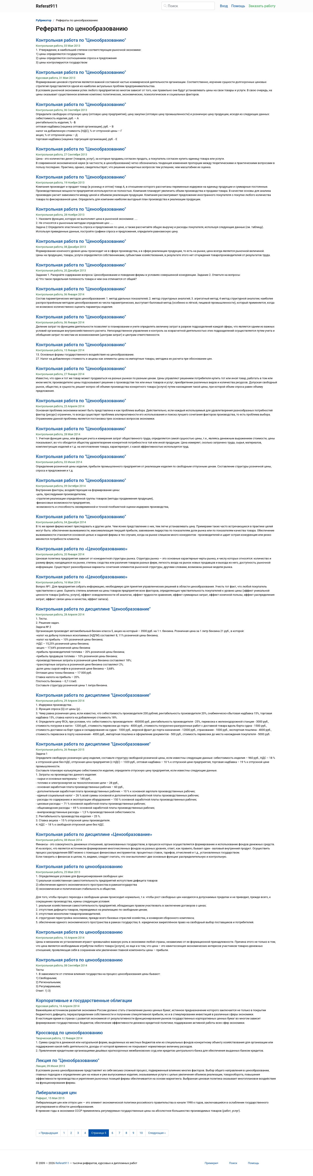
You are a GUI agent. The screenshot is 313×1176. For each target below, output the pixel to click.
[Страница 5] (98, 1133)
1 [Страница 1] (64, 1133)
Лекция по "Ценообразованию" (67, 1060)
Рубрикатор (43, 20)
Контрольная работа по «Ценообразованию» (81, 548)
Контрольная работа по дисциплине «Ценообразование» (94, 834)
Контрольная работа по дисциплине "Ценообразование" (93, 609)
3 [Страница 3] (78, 1133)
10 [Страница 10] (141, 1133)
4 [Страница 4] (85, 1133)
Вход (224, 6)
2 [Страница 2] (71, 1133)
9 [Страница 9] (133, 1133)
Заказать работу (262, 6)
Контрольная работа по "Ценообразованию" (81, 40)
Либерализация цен (56, 1092)
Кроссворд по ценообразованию (69, 1032)
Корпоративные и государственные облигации (84, 1000)
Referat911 (62, 1163)
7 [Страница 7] (119, 1133)
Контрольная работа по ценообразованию (79, 866)
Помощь (238, 6)
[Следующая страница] (157, 1133)
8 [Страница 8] (126, 1133)
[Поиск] (188, 6)
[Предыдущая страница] (48, 1133)
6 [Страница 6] (112, 1133)
